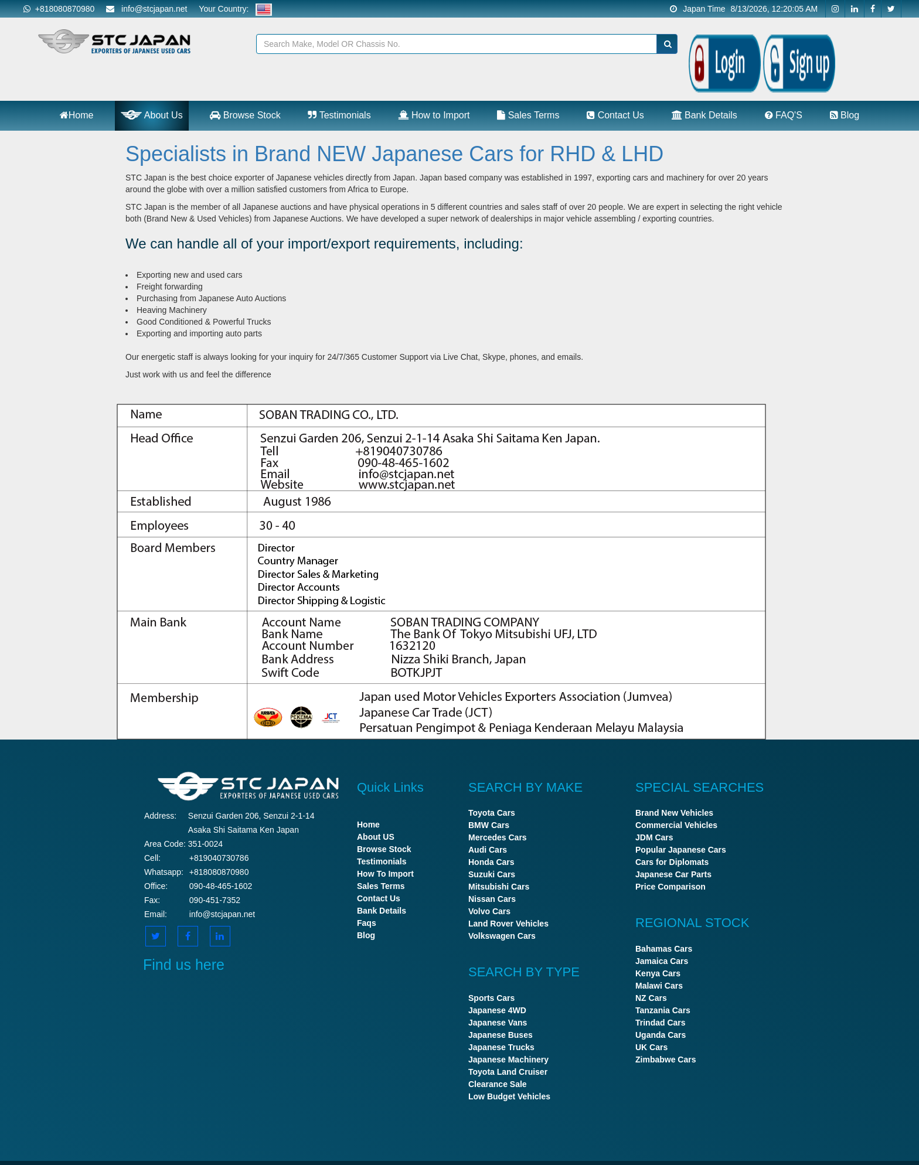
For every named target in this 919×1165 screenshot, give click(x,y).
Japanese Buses (500, 1035)
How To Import (385, 873)
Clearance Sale (497, 1084)
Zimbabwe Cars (665, 1059)
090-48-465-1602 (220, 886)
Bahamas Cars (663, 948)
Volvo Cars (489, 911)
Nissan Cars (492, 899)
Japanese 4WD (497, 1010)
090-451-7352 (214, 900)
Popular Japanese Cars (680, 849)
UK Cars (651, 1047)
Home (77, 115)
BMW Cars (488, 825)
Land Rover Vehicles (508, 923)
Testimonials (339, 115)
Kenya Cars (657, 973)
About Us (151, 115)
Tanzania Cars (662, 1010)
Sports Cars (491, 998)
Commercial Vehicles (676, 825)
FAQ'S (783, 115)
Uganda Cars (660, 1035)
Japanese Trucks (501, 1047)
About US (375, 837)
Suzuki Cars (491, 874)
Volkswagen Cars (502, 936)
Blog (844, 115)
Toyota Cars (491, 812)
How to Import (433, 115)
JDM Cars (654, 837)
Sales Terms (528, 115)
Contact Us (615, 115)
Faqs (366, 923)
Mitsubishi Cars (498, 886)
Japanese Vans (497, 1022)
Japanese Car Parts (673, 874)
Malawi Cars (659, 985)
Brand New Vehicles (674, 812)
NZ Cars (651, 998)
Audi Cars (487, 849)
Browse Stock (245, 115)
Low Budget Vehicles (509, 1096)
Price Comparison (670, 886)
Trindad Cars (660, 1022)
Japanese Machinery (508, 1059)
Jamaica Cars (661, 961)
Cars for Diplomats (672, 862)
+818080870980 (58, 8)
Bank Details (704, 115)
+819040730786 (219, 858)
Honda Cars (491, 862)
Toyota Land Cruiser (507, 1072)
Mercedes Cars (497, 837)
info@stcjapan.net (222, 914)
